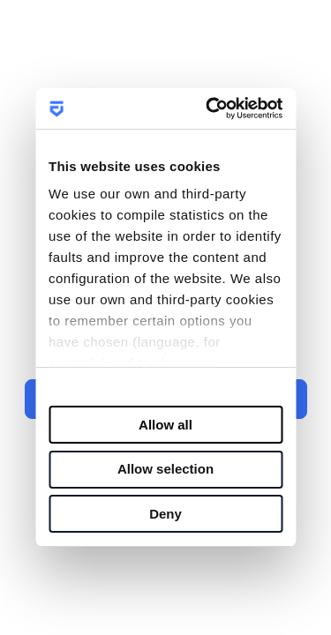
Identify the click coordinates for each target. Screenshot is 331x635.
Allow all (165, 424)
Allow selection (165, 468)
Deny (165, 513)
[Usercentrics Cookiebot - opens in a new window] (215, 108)
